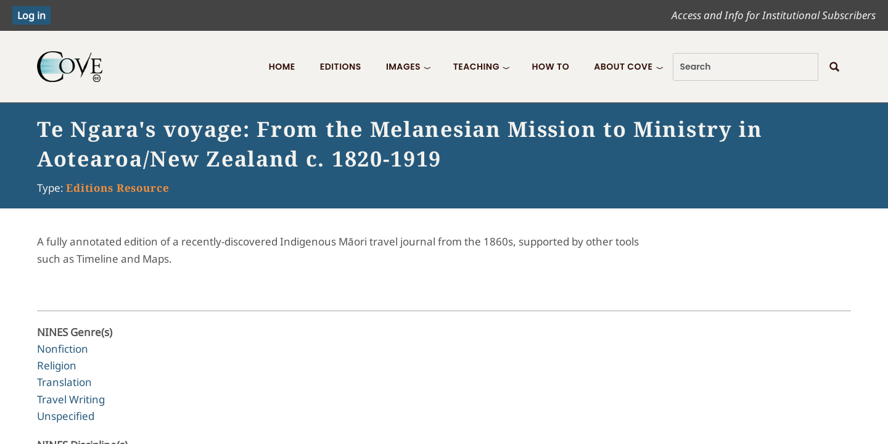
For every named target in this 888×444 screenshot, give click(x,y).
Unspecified (65, 416)
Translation (64, 382)
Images (403, 66)
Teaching (476, 66)
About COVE (623, 66)
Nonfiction (62, 349)
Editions (340, 66)
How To (550, 66)
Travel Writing (71, 399)
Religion (56, 365)
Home (282, 66)
